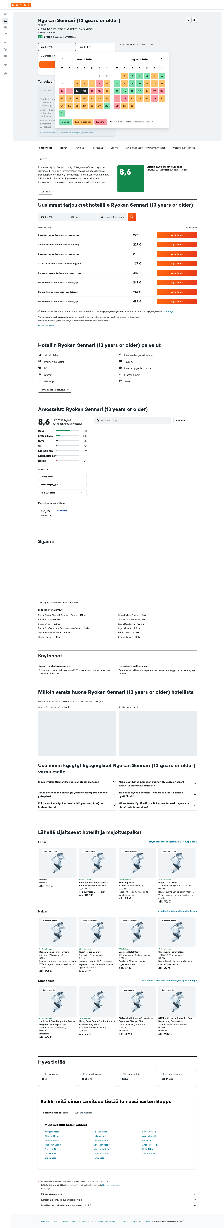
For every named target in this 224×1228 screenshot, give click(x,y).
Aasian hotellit (69, 1221)
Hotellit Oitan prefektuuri (107, 1221)
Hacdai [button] (43, 879)
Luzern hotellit (52, 1140)
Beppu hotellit (144, 1221)
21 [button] (92, 98)
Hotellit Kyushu (128, 1221)
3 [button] (62, 83)
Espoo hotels (51, 1157)
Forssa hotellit (149, 1131)
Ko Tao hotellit (100, 1131)
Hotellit (56, 1221)
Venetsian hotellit (102, 1144)
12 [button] (77, 90)
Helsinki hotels (149, 1149)
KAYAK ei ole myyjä (119, 1194)
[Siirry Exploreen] (5, 43)
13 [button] (84, 90)
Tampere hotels (101, 1153)
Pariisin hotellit (149, 1140)
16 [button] (107, 90)
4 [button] (69, 83)
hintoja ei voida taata (110, 1185)
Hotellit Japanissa (86, 1221)
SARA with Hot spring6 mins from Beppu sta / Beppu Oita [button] (175, 1020)
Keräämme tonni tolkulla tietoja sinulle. (119, 1200)
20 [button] (84, 98)
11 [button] (69, 90)
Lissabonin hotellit (102, 1140)
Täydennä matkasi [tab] (82, 1112)
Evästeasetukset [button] (46, 325)
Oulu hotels (50, 1153)
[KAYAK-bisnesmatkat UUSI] (5, 56)
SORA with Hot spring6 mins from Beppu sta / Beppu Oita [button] (136, 1020)
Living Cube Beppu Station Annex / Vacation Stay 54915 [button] (97, 1023)
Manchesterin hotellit (104, 1149)
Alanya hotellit (149, 1136)
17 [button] (62, 98)
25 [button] (69, 105)
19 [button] (77, 98)
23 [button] (106, 98)
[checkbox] (53, 513)
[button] (5, 4)
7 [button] (92, 83)
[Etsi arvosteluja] (135, 420)
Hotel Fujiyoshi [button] (126, 882)
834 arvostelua (68, 36)
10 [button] (62, 90)
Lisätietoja (168, 311)
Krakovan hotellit (53, 1144)
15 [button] (99, 90)
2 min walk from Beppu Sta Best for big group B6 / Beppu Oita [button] (57, 1023)
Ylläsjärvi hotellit (52, 1131)
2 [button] (107, 75)
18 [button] (69, 98)
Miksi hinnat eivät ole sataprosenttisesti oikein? (119, 1205)
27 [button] (84, 105)
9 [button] (107, 83)
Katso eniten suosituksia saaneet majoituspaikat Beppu (168, 980)
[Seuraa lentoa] (5, 49)
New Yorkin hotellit (54, 1136)
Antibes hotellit (149, 1144)
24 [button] (62, 105)
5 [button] (77, 83)
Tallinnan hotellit (101, 1136)
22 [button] (99, 98)
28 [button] (92, 105)
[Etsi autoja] (5, 27)
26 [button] (77, 105)
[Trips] (5, 65)
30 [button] (106, 105)
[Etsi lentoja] (5, 14)
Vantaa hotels (148, 1153)
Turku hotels (99, 1157)
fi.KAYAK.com (43, 1221)
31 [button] (62, 113)
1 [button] (99, 75)
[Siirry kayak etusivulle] (21, 5)
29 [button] (99, 105)
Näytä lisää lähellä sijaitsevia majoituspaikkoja (173, 841)
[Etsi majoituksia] (5, 21)
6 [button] (84, 83)
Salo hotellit (50, 1149)
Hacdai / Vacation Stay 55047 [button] (94, 882)
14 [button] (92, 90)
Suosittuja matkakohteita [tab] (55, 1112)
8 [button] (99, 83)
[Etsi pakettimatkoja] (5, 34)
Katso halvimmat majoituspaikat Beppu (177, 911)
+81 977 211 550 (46, 32)
